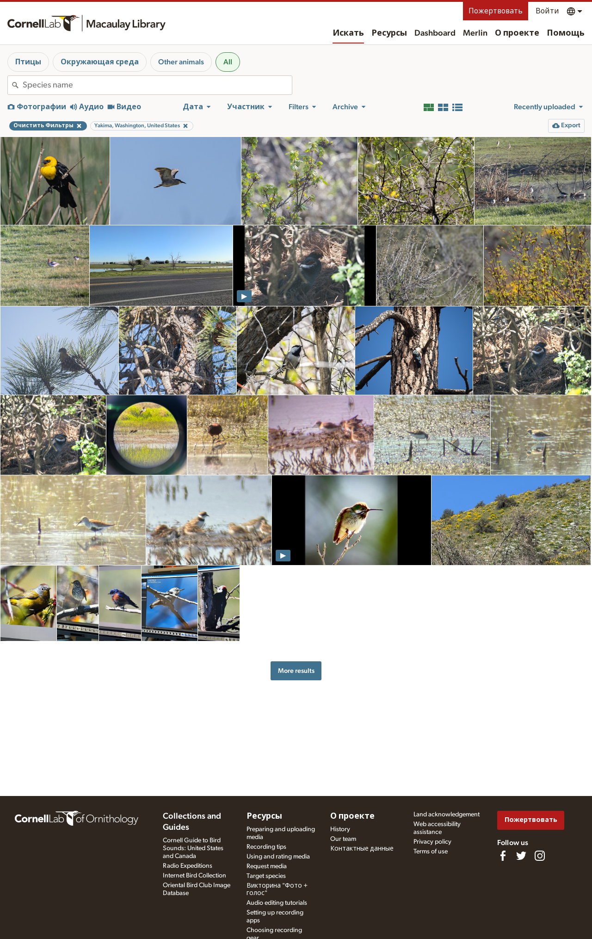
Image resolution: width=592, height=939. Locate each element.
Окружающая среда (100, 62)
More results (296, 670)
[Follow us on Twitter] (521, 855)
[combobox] (157, 85)
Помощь (566, 33)
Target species (266, 876)
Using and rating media (278, 856)
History (340, 829)
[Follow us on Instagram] (539, 855)
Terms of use (430, 851)
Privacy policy (432, 842)
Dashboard (435, 33)
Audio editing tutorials (277, 903)
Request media (267, 866)
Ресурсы (389, 33)
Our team (343, 839)
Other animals (181, 62)
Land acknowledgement (446, 814)
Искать (348, 33)
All (227, 62)
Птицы (28, 62)
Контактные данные (362, 849)
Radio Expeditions (187, 866)
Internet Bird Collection (194, 875)
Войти (547, 11)
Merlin (475, 33)
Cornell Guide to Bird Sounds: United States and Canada (193, 848)
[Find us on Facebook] (502, 855)
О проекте (517, 33)
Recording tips (266, 847)
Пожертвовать (496, 11)
